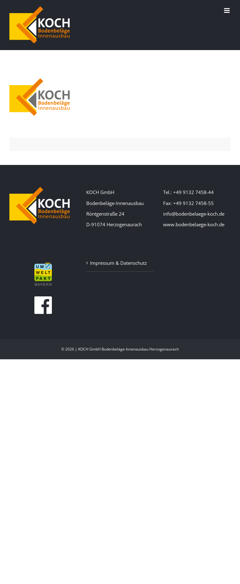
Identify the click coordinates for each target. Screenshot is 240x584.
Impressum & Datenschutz (118, 263)
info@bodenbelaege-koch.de (193, 214)
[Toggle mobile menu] (227, 10)
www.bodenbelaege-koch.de (193, 224)
